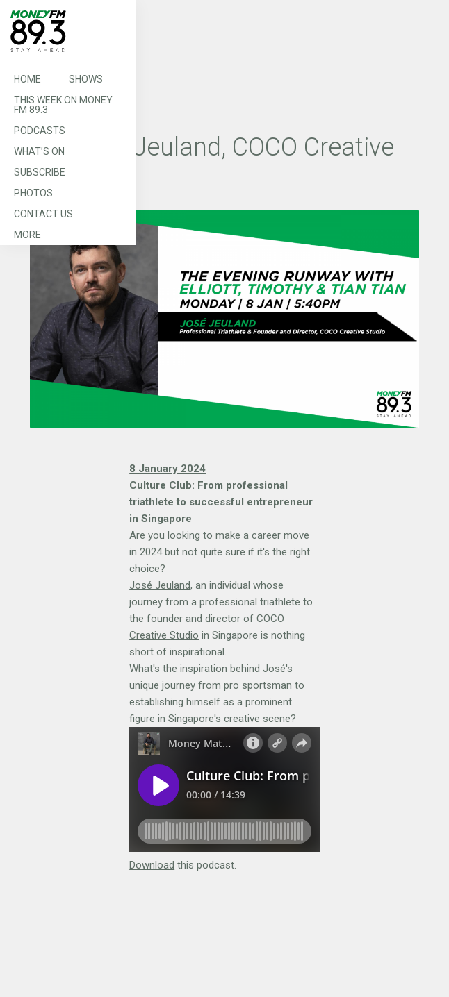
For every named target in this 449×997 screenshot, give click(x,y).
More (27, 234)
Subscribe (39, 172)
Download (151, 865)
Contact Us (43, 213)
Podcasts (39, 130)
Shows (86, 79)
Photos (33, 193)
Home (27, 79)
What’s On (39, 151)
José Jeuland (159, 585)
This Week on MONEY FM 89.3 (63, 104)
